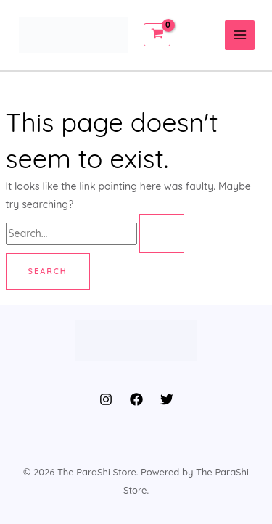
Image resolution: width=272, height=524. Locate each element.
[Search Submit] (161, 233)
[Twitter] (166, 399)
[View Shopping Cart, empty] (157, 34)
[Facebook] (136, 399)
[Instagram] (105, 399)
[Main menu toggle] (240, 35)
